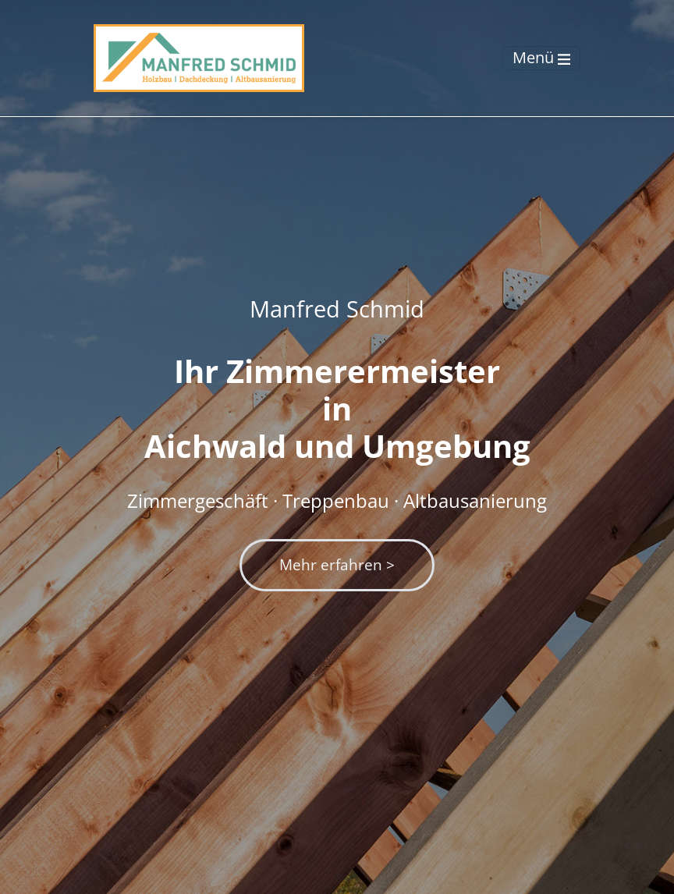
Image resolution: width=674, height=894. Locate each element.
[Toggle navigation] (541, 58)
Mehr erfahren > (337, 564)
